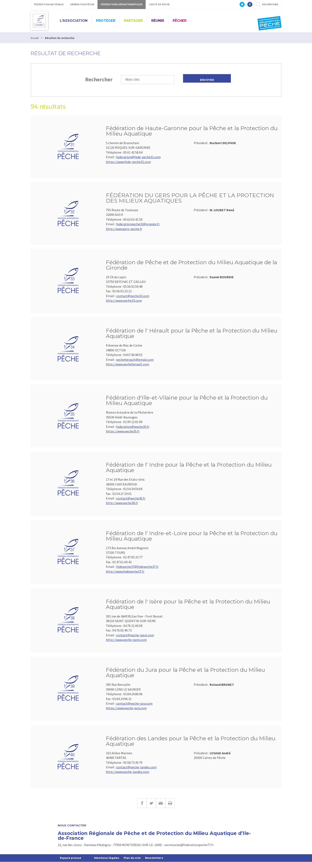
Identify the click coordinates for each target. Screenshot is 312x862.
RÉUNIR (157, 21)
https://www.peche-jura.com (126, 708)
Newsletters (157, 858)
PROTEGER (105, 21)
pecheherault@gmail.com (135, 359)
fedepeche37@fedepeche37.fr (137, 566)
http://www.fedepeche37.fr (125, 571)
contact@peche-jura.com (134, 703)
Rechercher (99, 79)
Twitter (151, 803)
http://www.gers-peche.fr (124, 229)
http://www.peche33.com (124, 300)
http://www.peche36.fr (122, 503)
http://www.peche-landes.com (127, 772)
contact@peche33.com (132, 296)
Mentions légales (108, 858)
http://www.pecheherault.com (127, 364)
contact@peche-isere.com (135, 635)
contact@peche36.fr (130, 498)
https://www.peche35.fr (123, 431)
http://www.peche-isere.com (126, 640)
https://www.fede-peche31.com (128, 162)
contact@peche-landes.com (136, 767)
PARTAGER (133, 21)
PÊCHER (179, 21)
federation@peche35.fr (132, 427)
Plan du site (135, 858)
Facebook (141, 803)
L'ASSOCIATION (73, 21)
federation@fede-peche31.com (138, 157)
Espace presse (71, 858)
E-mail (160, 803)
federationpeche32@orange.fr (138, 224)
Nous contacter (72, 825)
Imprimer (170, 803)
